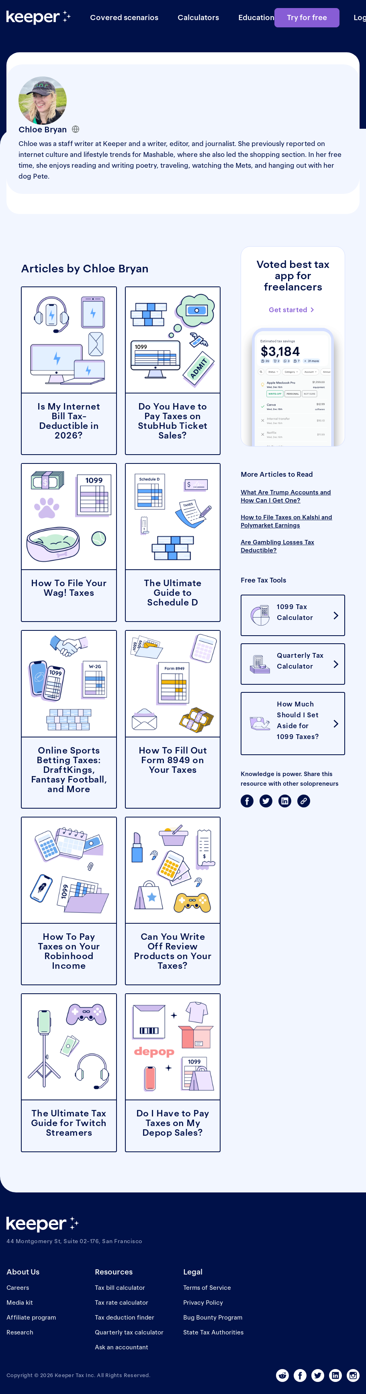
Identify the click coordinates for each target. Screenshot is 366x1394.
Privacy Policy (203, 1302)
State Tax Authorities (213, 1332)
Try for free (307, 17)
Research (19, 1332)
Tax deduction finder (124, 1317)
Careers (17, 1287)
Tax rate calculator (121, 1302)
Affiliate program (31, 1317)
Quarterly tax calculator (129, 1332)
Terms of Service (207, 1287)
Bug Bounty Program (212, 1317)
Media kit (19, 1302)
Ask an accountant (121, 1347)
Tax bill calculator (120, 1287)
